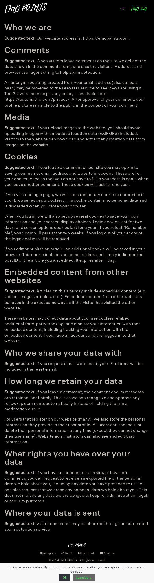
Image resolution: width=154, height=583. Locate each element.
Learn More (84, 577)
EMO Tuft (139, 9)
